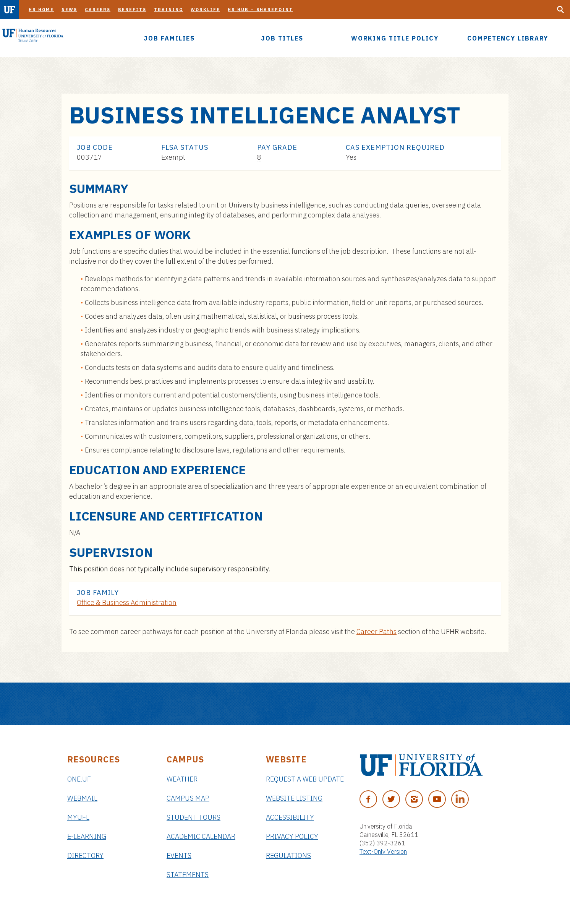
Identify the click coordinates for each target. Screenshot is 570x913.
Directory (85, 855)
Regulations (288, 855)
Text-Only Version (383, 851)
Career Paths (376, 631)
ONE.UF (79, 779)
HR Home (41, 9)
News (69, 9)
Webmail (82, 798)
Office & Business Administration (127, 602)
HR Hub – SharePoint (260, 9)
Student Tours (193, 817)
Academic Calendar (201, 836)
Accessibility (290, 817)
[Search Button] (560, 9)
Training (168, 9)
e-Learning (86, 836)
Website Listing (294, 798)
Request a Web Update (305, 779)
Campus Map (188, 798)
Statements (188, 874)
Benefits (132, 9)
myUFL (78, 817)
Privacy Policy (292, 836)
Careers (97, 9)
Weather (182, 779)
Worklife (205, 9)
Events (179, 855)
